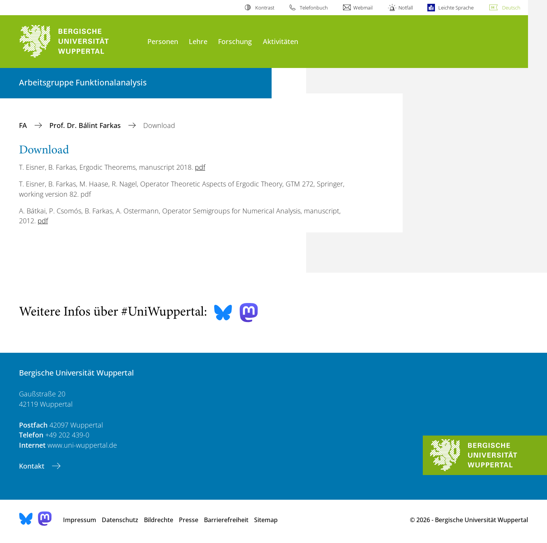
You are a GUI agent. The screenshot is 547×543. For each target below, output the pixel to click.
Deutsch (511, 7)
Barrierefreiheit (226, 520)
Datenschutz (120, 520)
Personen (162, 41)
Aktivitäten (280, 41)
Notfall (405, 7)
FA (24, 125)
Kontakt (32, 465)
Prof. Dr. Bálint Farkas (86, 125)
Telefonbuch (314, 7)
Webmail (363, 7)
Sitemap (266, 520)
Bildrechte (158, 520)
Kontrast (264, 7)
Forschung (235, 41)
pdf (200, 167)
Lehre (198, 41)
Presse (188, 520)
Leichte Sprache (456, 7)
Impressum (79, 520)
